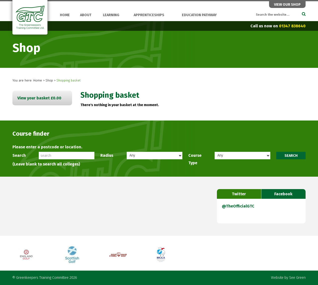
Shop (49, 80)
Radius (106, 155)
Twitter (239, 194)
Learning (111, 15)
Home (65, 15)
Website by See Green (288, 278)
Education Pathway (199, 15)
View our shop (287, 4)
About (85, 15)
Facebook (283, 194)
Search (19, 155)
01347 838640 (292, 26)
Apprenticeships (149, 15)
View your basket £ (39, 98)
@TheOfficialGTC (238, 206)
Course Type (194, 159)
